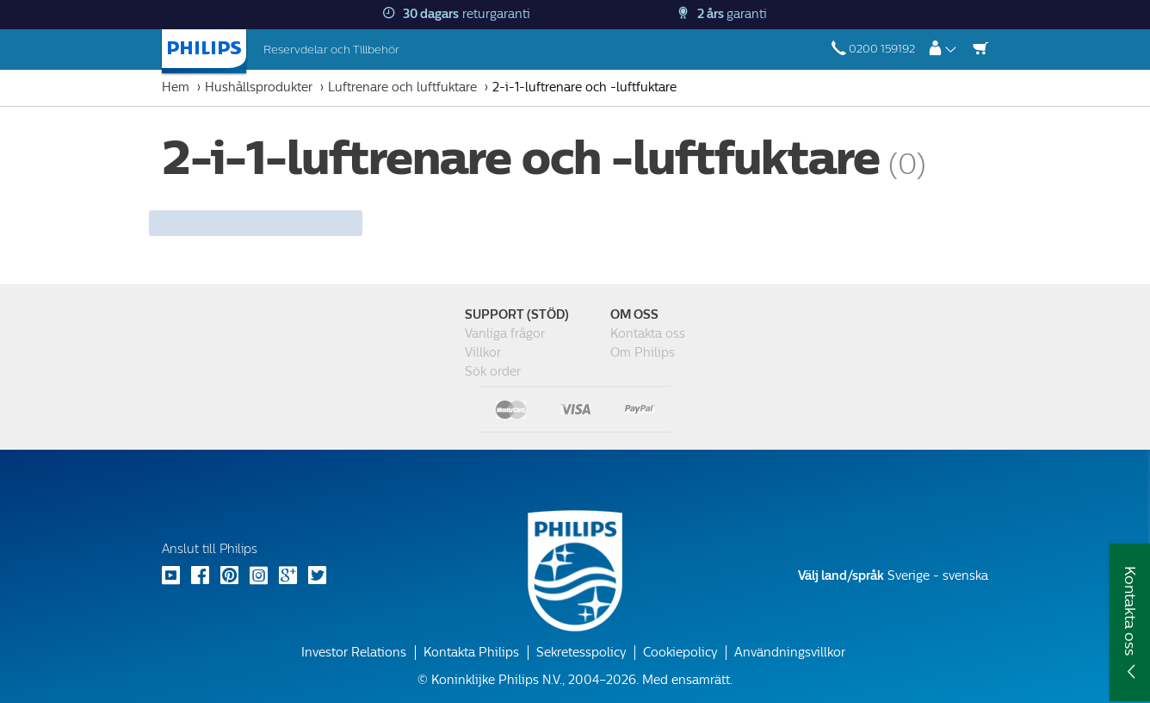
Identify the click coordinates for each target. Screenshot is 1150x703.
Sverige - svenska (893, 576)
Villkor (483, 352)
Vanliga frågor (505, 334)
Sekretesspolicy (581, 652)
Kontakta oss (647, 334)
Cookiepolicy (680, 652)
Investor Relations (353, 652)
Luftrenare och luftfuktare (402, 87)
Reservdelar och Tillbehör (331, 49)
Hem (175, 87)
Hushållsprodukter (258, 87)
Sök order (493, 371)
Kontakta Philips (471, 652)
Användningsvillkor (789, 652)
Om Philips (642, 352)
